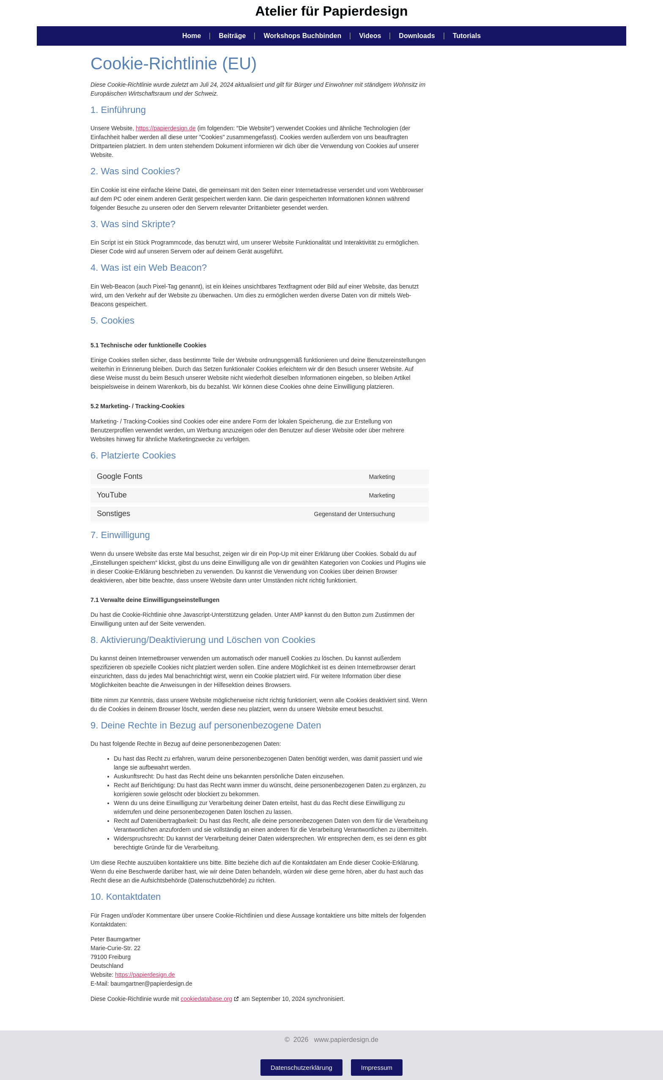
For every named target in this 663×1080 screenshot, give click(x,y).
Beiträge (232, 35)
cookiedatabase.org (206, 998)
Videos (370, 35)
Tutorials (467, 35)
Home (191, 35)
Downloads (417, 35)
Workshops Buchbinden (302, 35)
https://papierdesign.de (166, 128)
